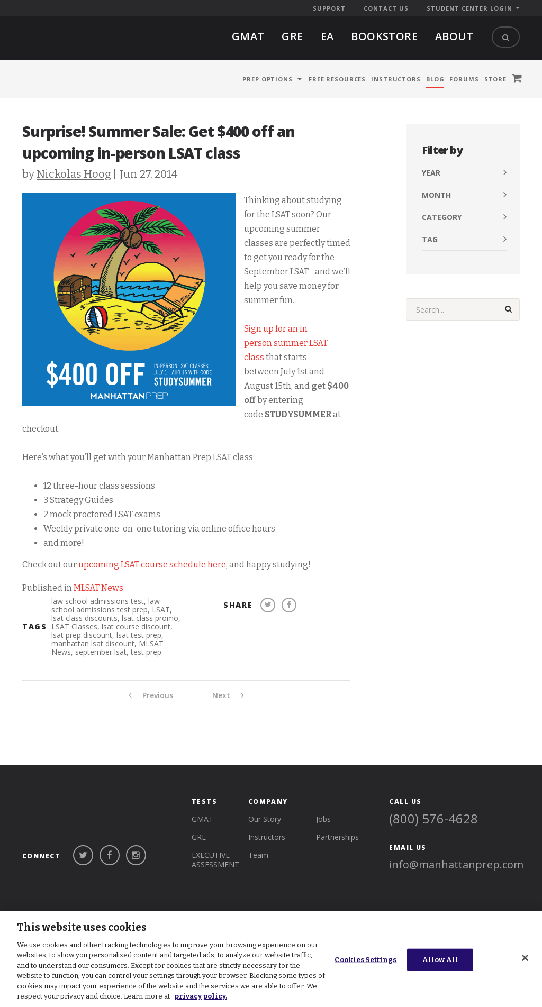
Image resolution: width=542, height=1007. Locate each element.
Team (258, 843)
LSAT (161, 610)
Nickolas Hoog (74, 174)
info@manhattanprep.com (456, 853)
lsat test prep (138, 635)
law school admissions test (97, 601)
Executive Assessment (215, 848)
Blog (435, 79)
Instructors (396, 79)
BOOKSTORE (384, 36)
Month (436, 195)
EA (327, 36)
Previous (151, 695)
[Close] (525, 957)
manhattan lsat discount (92, 643)
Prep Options (267, 79)
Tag (430, 239)
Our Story (264, 807)
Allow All (440, 960)
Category (442, 217)
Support (329, 8)
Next (228, 695)
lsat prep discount (81, 635)
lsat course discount (136, 626)
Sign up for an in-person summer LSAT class (286, 343)
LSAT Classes (74, 626)
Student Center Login (469, 8)
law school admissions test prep (105, 605)
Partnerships (337, 825)
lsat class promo (150, 618)
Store (495, 79)
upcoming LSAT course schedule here (152, 565)
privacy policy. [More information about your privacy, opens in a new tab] (200, 996)
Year (431, 173)
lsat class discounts (84, 618)
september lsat (101, 652)
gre (292, 36)
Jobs (323, 807)
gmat (248, 36)
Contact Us (386, 8)
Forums (463, 79)
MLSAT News (98, 588)
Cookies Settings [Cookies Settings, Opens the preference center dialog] (365, 960)
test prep (146, 652)
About (454, 36)
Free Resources (337, 79)
